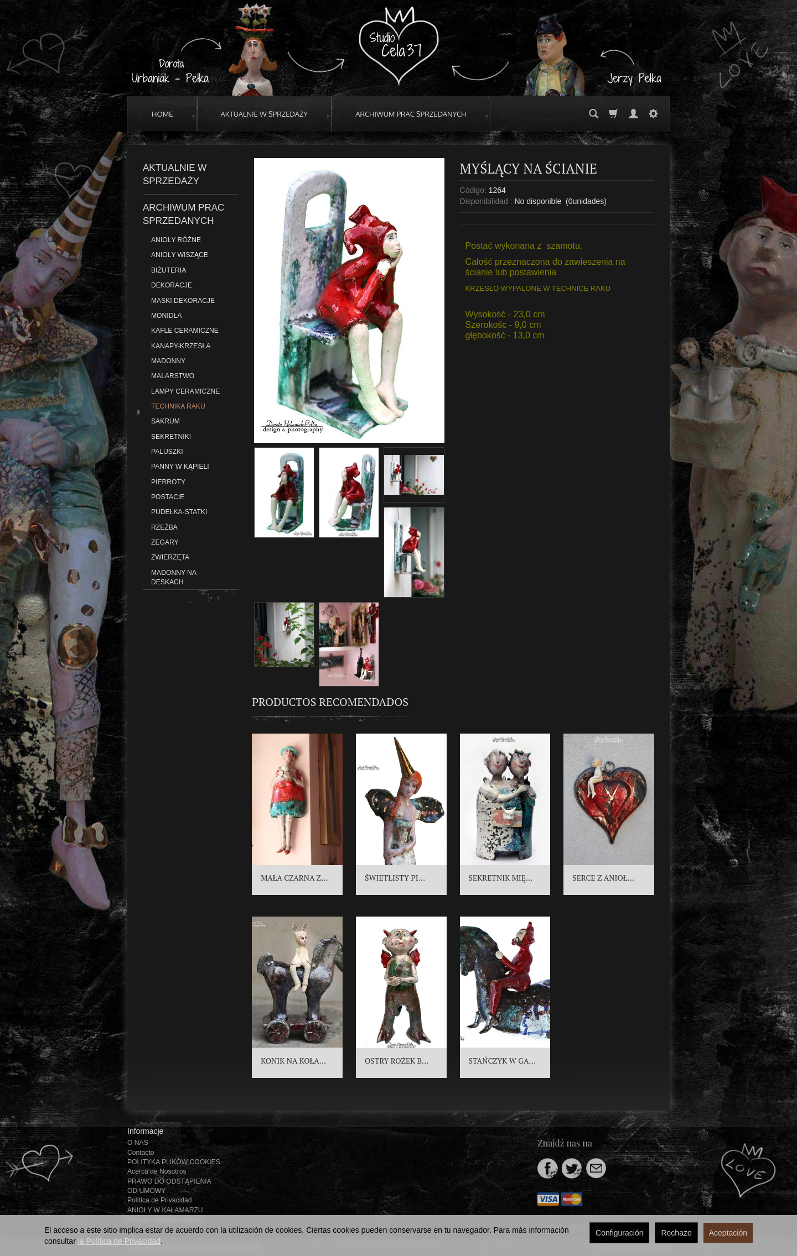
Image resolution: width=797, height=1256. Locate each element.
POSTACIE (167, 497)
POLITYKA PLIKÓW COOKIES (173, 1162)
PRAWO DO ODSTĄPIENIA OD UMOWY (169, 1186)
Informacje (145, 1131)
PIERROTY (168, 482)
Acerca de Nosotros (156, 1171)
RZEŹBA (164, 527)
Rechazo (676, 1232)
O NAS (137, 1143)
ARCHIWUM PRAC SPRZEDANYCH (410, 113)
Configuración (619, 1232)
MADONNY (168, 361)
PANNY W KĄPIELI (180, 466)
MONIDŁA (166, 316)
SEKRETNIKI (171, 437)
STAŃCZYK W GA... (502, 1060)
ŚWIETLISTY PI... (395, 877)
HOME (162, 113)
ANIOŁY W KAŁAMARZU (165, 1210)
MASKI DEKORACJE (183, 301)
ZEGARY (165, 542)
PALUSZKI (167, 452)
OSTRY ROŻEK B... (397, 1060)
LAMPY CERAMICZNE (185, 391)
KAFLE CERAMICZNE (185, 330)
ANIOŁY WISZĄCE (179, 255)
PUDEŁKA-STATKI (179, 512)
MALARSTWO (172, 376)
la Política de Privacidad (119, 1241)
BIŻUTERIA (168, 270)
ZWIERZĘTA (170, 557)
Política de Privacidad (159, 1200)
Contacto (140, 1152)
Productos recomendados (330, 701)
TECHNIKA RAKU (178, 406)
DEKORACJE (171, 285)
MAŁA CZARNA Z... (294, 877)
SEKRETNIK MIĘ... (501, 877)
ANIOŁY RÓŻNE (176, 240)
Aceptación (728, 1232)
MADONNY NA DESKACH (173, 577)
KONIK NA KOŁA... (293, 1060)
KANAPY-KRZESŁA (180, 346)
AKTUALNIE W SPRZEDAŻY (264, 113)
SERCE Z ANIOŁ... (603, 877)
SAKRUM (165, 421)
